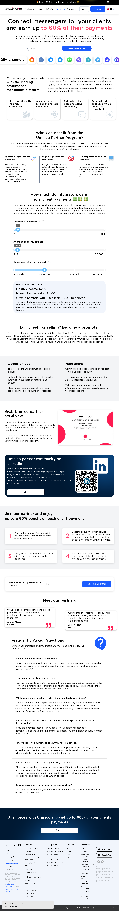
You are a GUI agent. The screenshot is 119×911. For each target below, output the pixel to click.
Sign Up (98, 9)
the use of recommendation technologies (10, 885)
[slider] (18, 229)
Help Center (49, 9)
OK (46, 905)
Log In (84, 9)
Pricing (39, 9)
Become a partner (76, 48)
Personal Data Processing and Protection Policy (12, 889)
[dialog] (28, 905)
